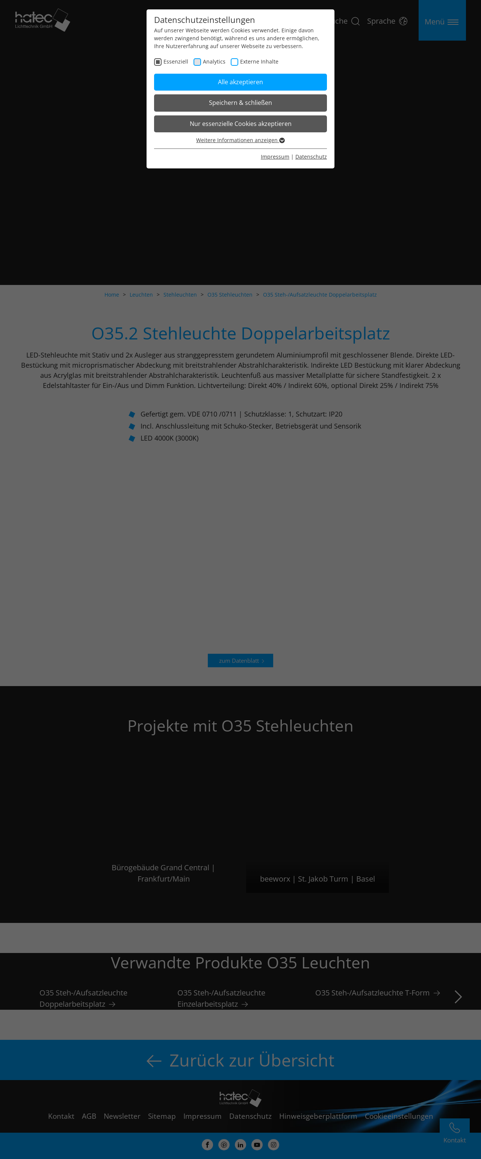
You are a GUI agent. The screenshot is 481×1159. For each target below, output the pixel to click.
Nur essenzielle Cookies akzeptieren (241, 124)
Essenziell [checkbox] (175, 61)
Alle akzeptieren (240, 82)
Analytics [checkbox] (214, 61)
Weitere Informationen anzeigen (240, 140)
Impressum (275, 156)
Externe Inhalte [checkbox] (259, 61)
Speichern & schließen (240, 102)
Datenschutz (311, 156)
